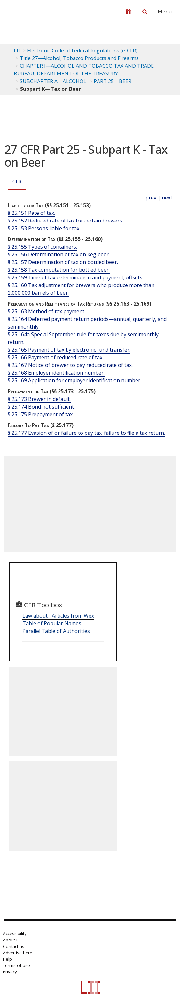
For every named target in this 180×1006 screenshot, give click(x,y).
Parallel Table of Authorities (56, 631)
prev (150, 197)
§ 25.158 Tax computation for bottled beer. (59, 269)
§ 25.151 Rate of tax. (31, 212)
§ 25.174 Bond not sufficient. (41, 406)
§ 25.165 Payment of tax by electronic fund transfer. (69, 349)
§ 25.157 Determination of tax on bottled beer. (63, 262)
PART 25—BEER (112, 81)
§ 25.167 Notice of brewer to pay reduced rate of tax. (70, 365)
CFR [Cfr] (16, 181)
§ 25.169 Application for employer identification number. (74, 380)
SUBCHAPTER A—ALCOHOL (53, 81)
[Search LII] (145, 11)
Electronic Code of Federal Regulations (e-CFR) (82, 50)
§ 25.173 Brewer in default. (39, 398)
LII (17, 50)
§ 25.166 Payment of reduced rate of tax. (55, 357)
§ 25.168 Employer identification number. (56, 372)
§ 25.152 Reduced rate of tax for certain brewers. (65, 220)
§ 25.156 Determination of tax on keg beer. (59, 254)
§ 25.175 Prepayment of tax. (41, 414)
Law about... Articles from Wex (58, 615)
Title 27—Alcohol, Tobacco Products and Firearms (79, 58)
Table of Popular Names (51, 623)
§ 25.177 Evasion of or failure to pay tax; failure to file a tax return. (86, 432)
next (167, 197)
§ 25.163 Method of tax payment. (46, 311)
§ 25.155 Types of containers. (42, 246)
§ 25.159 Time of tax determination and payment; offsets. (75, 277)
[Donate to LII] (128, 11)
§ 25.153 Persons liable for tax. (44, 228)
